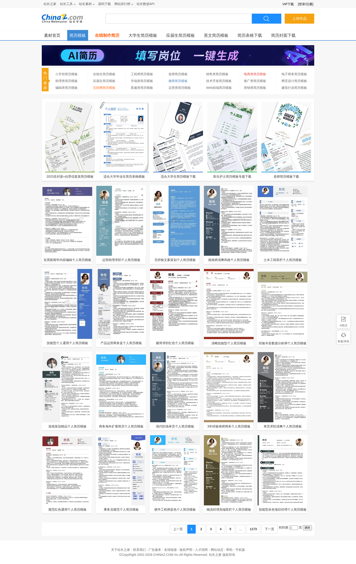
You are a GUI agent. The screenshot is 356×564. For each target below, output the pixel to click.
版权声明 (186, 550)
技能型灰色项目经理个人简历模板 (283, 509)
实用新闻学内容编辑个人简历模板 (67, 260)
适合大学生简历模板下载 (178, 176)
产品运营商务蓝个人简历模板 (121, 343)
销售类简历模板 (217, 74)
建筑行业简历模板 (294, 87)
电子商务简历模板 (294, 74)
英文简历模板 (216, 35)
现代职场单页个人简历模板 (175, 426)
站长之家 (50, 4)
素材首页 (52, 35)
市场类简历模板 (142, 81)
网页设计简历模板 (294, 81)
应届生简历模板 (180, 35)
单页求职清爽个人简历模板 (283, 426)
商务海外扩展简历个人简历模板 (121, 426)
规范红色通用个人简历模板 (67, 509)
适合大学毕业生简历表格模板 (124, 176)
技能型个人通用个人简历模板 (67, 343)
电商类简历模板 (255, 74)
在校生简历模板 (104, 74)
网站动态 (217, 550)
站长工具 (67, 4)
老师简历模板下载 (286, 176)
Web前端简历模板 (219, 87)
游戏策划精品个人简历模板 (67, 426)
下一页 (269, 529)
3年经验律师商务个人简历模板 (228, 426)
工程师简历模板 (142, 74)
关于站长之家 (120, 550)
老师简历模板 (178, 74)
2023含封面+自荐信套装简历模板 (70, 176)
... (240, 529)
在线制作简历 (107, 35)
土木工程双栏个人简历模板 (283, 260)
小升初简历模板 (66, 74)
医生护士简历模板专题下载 (232, 176)
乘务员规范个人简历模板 (121, 509)
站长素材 (86, 4)
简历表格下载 (249, 35)
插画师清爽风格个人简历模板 (229, 260)
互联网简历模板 (104, 87)
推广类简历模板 (255, 81)
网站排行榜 (123, 4)
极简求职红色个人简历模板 (175, 343)
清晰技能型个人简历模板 (228, 343)
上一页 (178, 529)
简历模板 (77, 35)
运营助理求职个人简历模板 (121, 260)
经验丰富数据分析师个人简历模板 (283, 343)
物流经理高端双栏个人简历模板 (229, 509)
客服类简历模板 (142, 87)
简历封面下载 (283, 35)
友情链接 (170, 550)
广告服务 (154, 550)
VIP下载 (288, 4)
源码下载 (104, 4)
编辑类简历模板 (66, 87)
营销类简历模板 (255, 87)
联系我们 (139, 550)
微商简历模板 (178, 81)
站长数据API (146, 4)
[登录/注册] (305, 4)
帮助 (229, 550)
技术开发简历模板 (219, 81)
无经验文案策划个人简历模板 (175, 260)
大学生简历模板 (143, 35)
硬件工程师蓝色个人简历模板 (175, 509)
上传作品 (299, 18)
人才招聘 (201, 550)
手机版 (240, 550)
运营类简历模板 (179, 87)
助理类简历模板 (66, 81)
